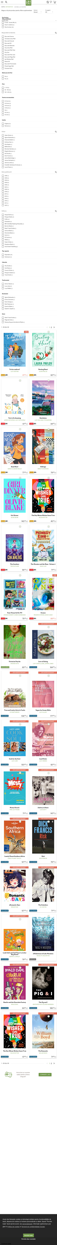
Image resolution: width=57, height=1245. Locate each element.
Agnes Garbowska (20, 615)
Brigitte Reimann (43, 469)
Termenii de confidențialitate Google (33, 1227)
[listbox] (29, 20)
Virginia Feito (14, 663)
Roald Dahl (14, 1004)
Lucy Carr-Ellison (38, 663)
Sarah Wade (49, 615)
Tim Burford (48, 420)
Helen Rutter (43, 517)
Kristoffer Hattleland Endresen (43, 1004)
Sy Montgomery (15, 712)
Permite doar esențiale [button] (28, 1239)
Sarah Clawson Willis (15, 469)
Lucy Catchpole (20, 420)
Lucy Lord (15, 761)
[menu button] (2, 2)
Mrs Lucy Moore (15, 809)
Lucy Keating (15, 371)
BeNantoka (14, 907)
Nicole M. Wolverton (43, 955)
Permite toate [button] (28, 1235)
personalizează (27, 1224)
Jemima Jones (49, 663)
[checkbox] (29, 23)
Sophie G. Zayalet (14, 956)
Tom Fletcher (14, 566)
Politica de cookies (13, 1227)
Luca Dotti (43, 809)
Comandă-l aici (45, 1074)
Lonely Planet (12, 858)
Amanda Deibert (9, 615)
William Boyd (43, 1053)
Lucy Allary (43, 712)
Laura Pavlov (43, 371)
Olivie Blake (14, 517)
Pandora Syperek (39, 615)
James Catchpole (9, 420)
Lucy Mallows (39, 420)
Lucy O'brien (43, 761)
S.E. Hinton (43, 907)
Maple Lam (43, 566)
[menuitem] (47, 2)
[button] (15, 2)
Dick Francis (43, 858)
